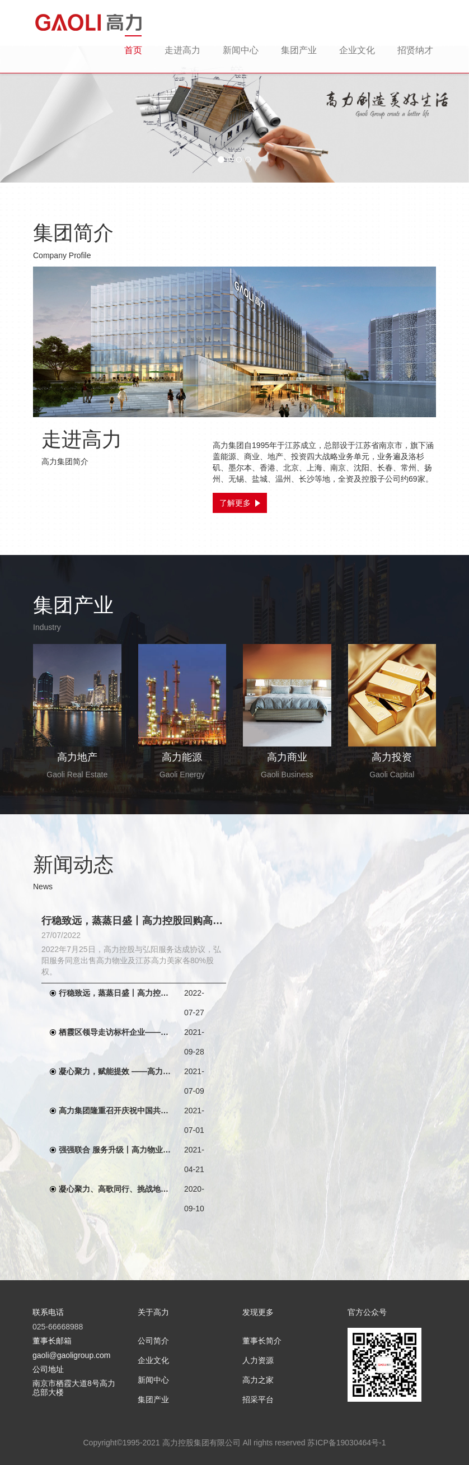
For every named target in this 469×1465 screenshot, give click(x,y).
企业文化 (357, 50)
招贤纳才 (415, 50)
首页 (133, 50)
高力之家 (258, 1379)
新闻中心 (241, 50)
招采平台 (258, 1399)
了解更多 (239, 502)
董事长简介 (262, 1340)
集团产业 (299, 50)
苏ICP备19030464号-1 (346, 1442)
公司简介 (153, 1340)
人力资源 (258, 1360)
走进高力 (182, 50)
